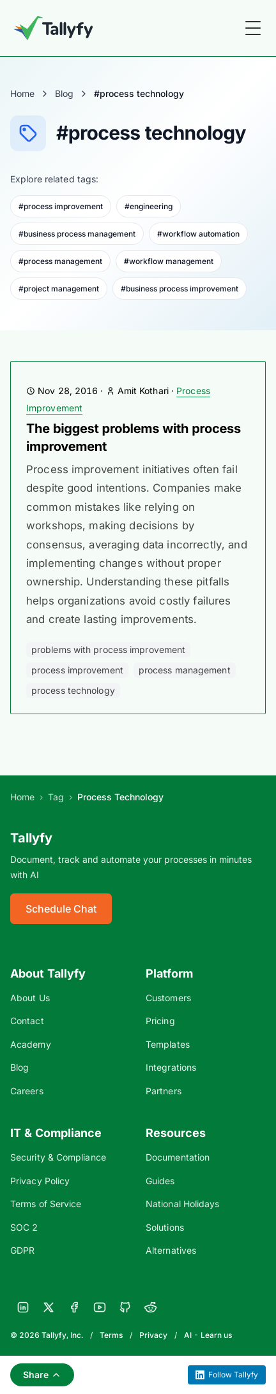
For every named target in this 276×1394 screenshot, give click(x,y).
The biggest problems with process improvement (133, 437)
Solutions (165, 1227)
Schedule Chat (61, 908)
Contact (27, 1020)
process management (185, 669)
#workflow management (168, 261)
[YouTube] (99, 1307)
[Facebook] (74, 1307)
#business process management (77, 233)
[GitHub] (125, 1307)
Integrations (171, 1067)
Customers (168, 997)
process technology (73, 690)
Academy (30, 1044)
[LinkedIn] (23, 1307)
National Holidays (182, 1203)
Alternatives (171, 1250)
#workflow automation (198, 233)
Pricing (160, 1020)
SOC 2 (24, 1227)
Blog (64, 93)
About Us (30, 997)
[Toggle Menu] (253, 28)
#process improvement (61, 206)
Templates (168, 1044)
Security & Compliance (58, 1157)
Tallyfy (31, 838)
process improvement (77, 669)
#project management (59, 288)
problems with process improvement (108, 649)
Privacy (153, 1335)
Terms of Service (45, 1203)
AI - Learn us (208, 1335)
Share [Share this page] (42, 1374)
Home (22, 93)
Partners (163, 1090)
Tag (56, 796)
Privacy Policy (40, 1180)
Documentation (178, 1157)
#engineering (148, 206)
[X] (48, 1307)
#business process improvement (179, 288)
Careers (26, 1090)
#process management (60, 261)
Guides (160, 1180)
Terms (111, 1335)
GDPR (22, 1250)
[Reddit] (151, 1307)
